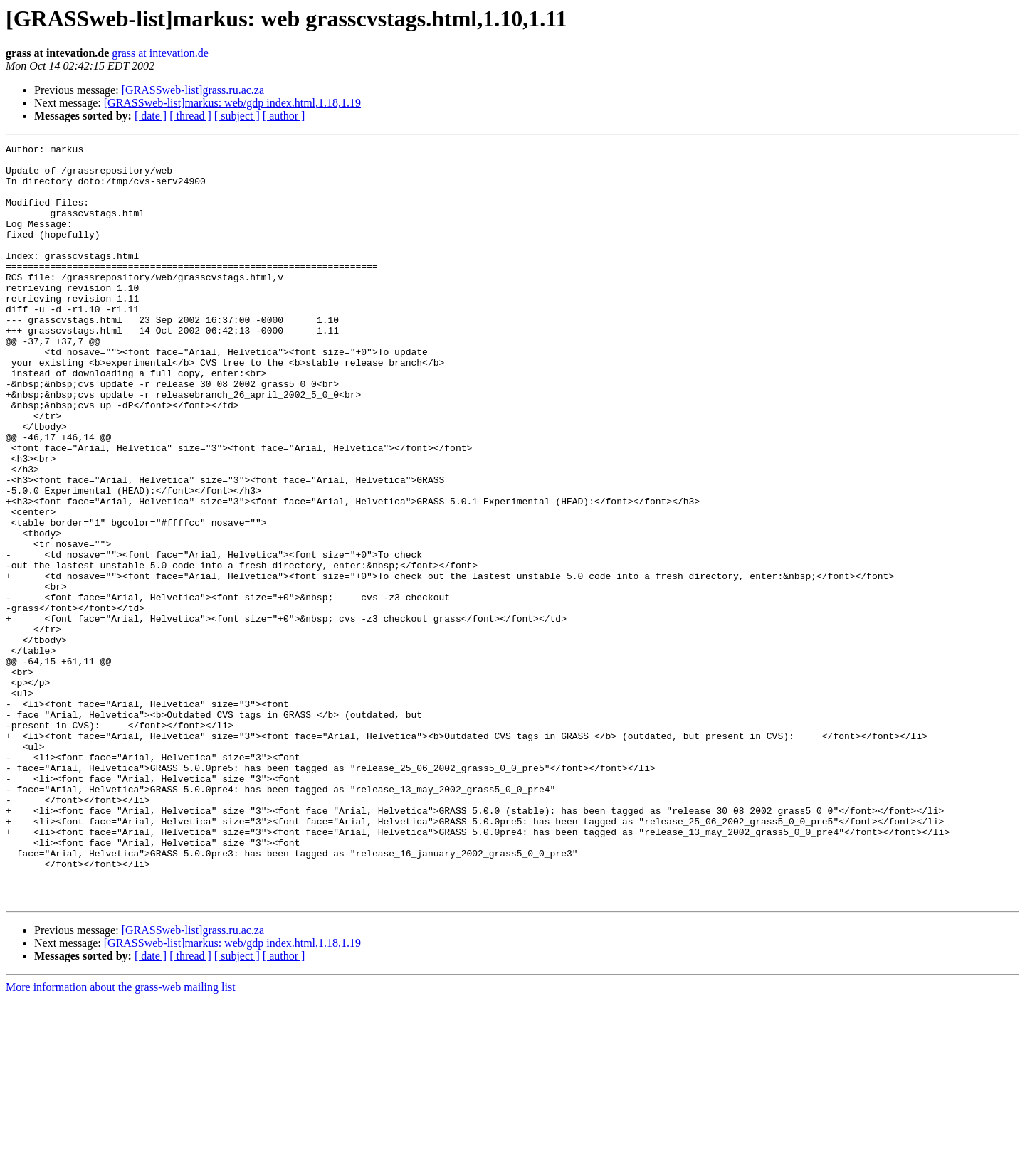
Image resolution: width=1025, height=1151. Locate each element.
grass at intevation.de (160, 53)
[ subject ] (237, 116)
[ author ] (284, 116)
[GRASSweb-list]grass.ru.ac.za (193, 90)
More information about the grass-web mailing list (121, 1139)
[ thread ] (190, 116)
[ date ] (151, 116)
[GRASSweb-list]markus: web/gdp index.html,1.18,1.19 (232, 103)
